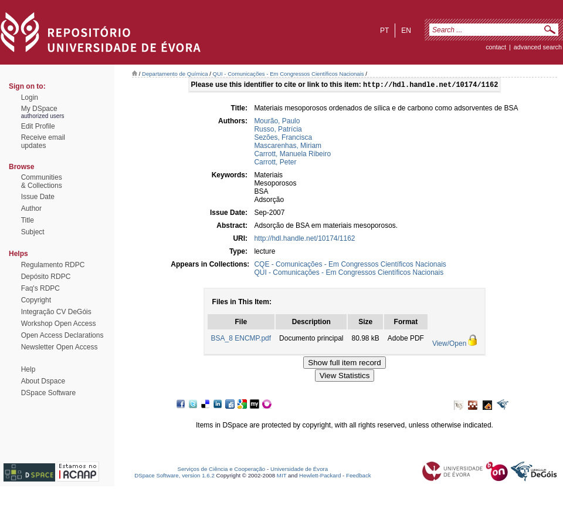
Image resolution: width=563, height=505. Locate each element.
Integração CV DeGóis (56, 312)
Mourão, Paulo (277, 122)
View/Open (449, 345)
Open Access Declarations (62, 335)
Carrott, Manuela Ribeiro (292, 155)
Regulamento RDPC (53, 265)
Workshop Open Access (58, 323)
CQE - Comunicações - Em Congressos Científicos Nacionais (350, 265)
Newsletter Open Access (59, 347)
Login (29, 97)
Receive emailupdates (43, 141)
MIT (282, 476)
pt (384, 30)
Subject (33, 232)
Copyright (36, 300)
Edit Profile (38, 126)
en (406, 30)
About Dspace (43, 381)
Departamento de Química (175, 73)
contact (496, 47)
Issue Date (38, 197)
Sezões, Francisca (283, 138)
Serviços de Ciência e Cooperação (222, 470)
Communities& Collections (41, 181)
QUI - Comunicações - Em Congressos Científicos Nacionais (288, 73)
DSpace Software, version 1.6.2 (174, 476)
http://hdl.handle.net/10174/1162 (304, 239)
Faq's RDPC (40, 288)
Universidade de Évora (299, 470)
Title (27, 220)
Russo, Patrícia (277, 130)
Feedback (358, 476)
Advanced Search (538, 47)
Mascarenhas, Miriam (287, 147)
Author (31, 208)
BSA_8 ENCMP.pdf (241, 339)
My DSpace (39, 109)
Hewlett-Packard (320, 476)
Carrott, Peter (275, 163)
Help (28, 369)
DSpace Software (48, 393)
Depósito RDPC (46, 276)
